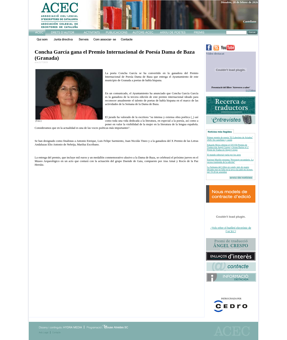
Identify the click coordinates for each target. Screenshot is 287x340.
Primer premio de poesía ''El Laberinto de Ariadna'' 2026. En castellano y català (230, 138)
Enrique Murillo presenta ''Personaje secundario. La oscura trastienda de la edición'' (230, 160)
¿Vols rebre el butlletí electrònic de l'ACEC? (231, 229)
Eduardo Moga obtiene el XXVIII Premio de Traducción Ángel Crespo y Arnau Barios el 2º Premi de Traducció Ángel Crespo (228, 147)
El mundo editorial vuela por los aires (224, 155)
